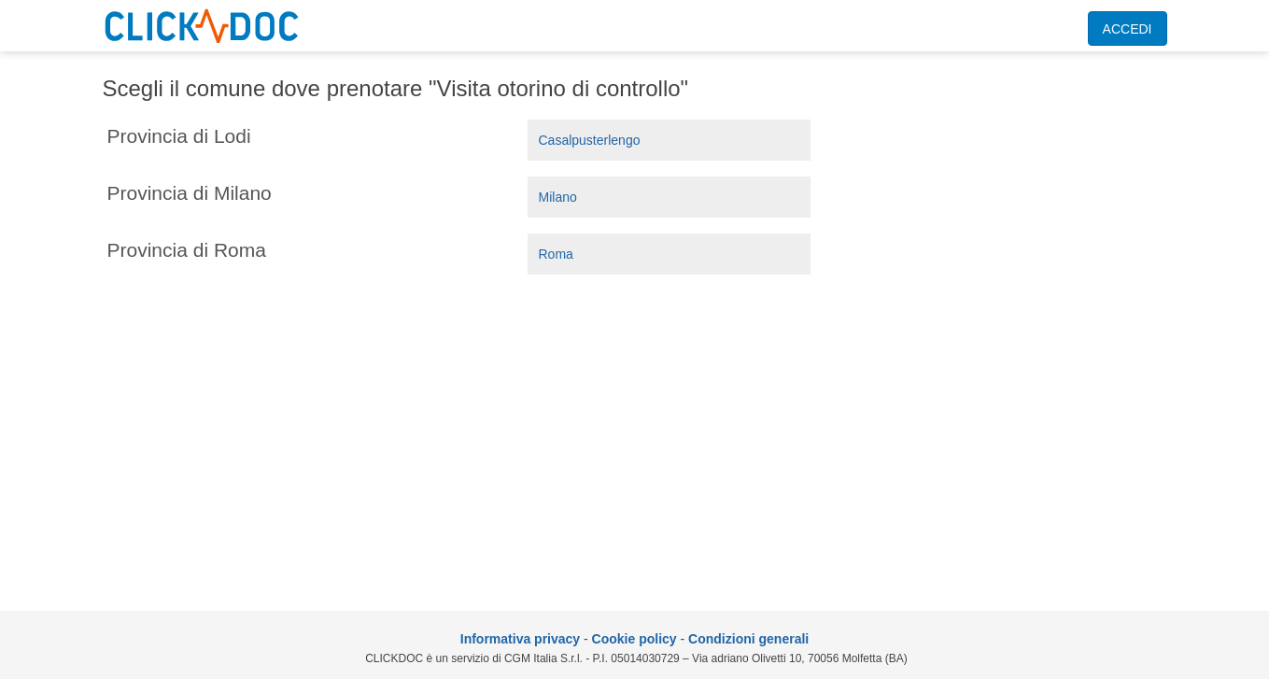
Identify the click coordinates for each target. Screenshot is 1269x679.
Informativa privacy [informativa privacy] (520, 638)
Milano (558, 197)
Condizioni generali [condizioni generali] (748, 638)
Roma (556, 254)
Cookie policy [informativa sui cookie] (634, 638)
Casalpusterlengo (590, 140)
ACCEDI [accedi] (1127, 28)
